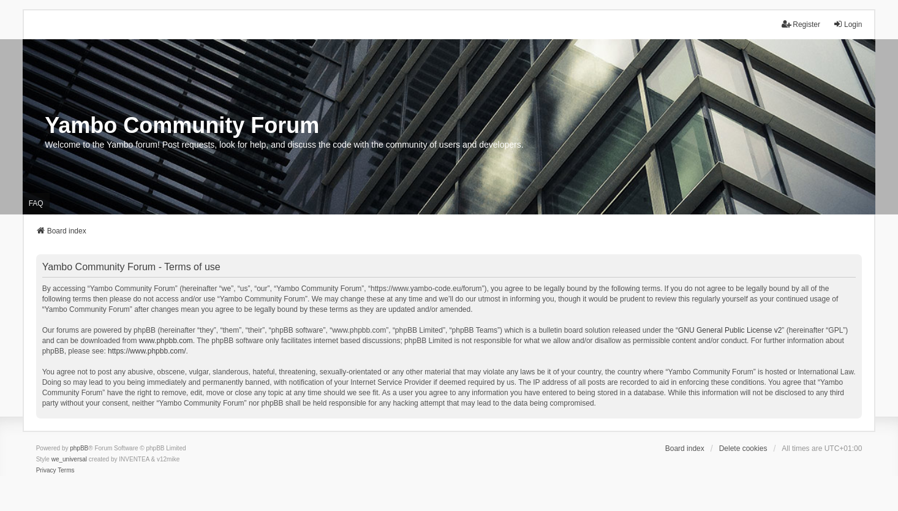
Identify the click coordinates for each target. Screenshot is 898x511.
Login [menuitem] (847, 24)
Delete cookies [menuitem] (743, 448)
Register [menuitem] (801, 24)
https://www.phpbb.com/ (147, 351)
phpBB (79, 448)
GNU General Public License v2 (730, 330)
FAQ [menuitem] (36, 203)
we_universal (69, 459)
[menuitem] (46, 470)
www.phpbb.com (166, 340)
